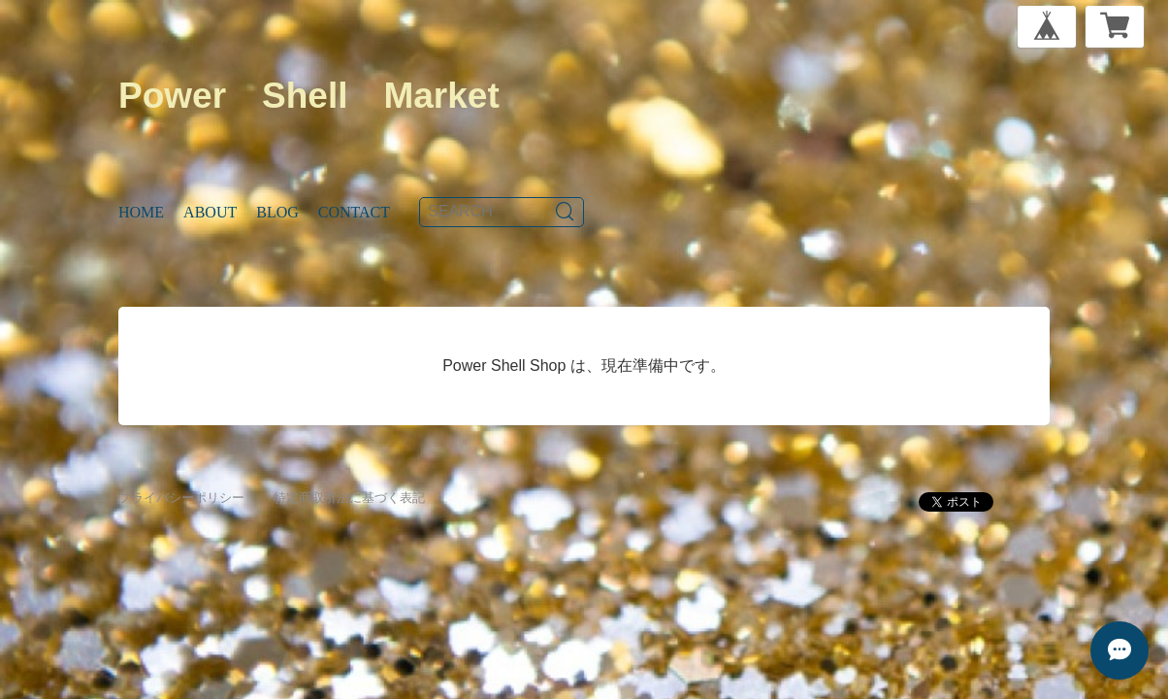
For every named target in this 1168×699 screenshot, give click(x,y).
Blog (277, 212)
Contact (354, 212)
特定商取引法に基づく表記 (349, 497)
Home (141, 212)
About (210, 212)
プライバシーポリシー (181, 497)
